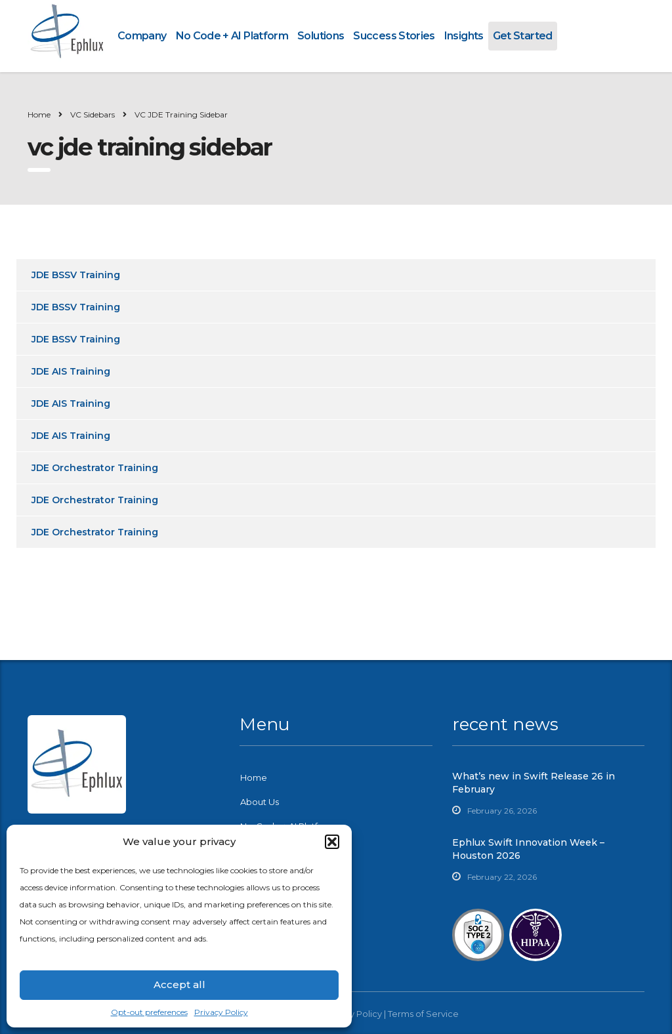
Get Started (523, 36)
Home (39, 114)
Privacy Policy (221, 1012)
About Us (259, 801)
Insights (464, 36)
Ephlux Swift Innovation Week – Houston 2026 (528, 849)
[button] (332, 841)
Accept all (179, 984)
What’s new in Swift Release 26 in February (533, 782)
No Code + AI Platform (232, 36)
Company (142, 36)
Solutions (320, 36)
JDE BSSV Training (76, 275)
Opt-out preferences (149, 1012)
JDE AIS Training (71, 371)
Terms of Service (423, 1013)
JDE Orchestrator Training (95, 468)
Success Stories (393, 36)
